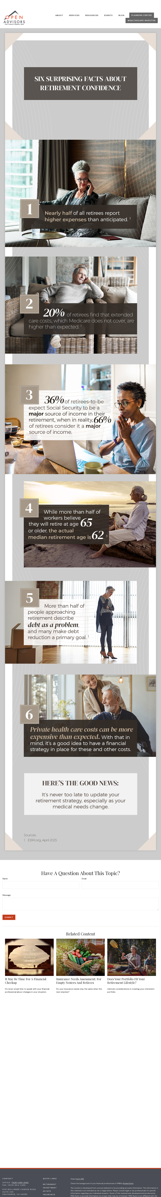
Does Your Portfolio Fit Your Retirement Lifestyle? (126, 973)
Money (46, 1194)
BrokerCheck (128, 1176)
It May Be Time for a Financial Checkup (25, 973)
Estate (47, 1184)
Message (7, 887)
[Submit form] (9, 909)
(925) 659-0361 (20, 1175)
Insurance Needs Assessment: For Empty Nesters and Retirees (78, 973)
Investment (50, 1180)
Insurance (49, 1187)
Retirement (49, 1177)
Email (84, 871)
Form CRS (80, 1171)
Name (5, 871)
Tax (45, 1190)
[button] (59, 7)
